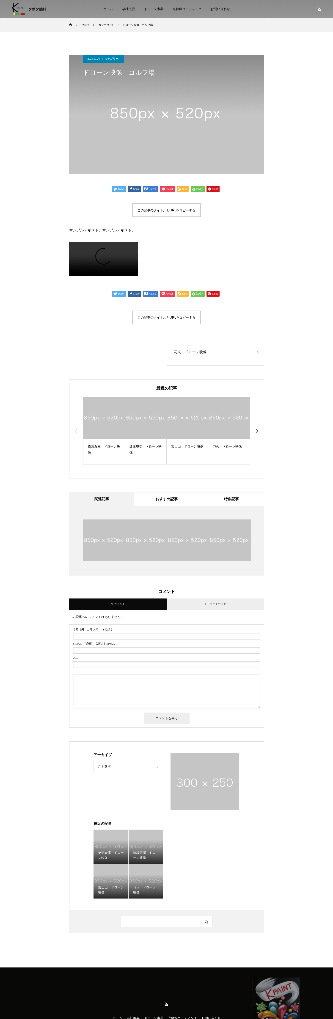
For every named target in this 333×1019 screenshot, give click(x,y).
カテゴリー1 (112, 58)
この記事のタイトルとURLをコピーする (166, 210)
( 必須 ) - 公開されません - (95, 644)
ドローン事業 (153, 9)
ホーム (108, 9)
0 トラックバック (215, 604)
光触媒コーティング (187, 9)
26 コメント (118, 604)
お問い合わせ (220, 9)
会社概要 (128, 9)
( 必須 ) (92, 629)
